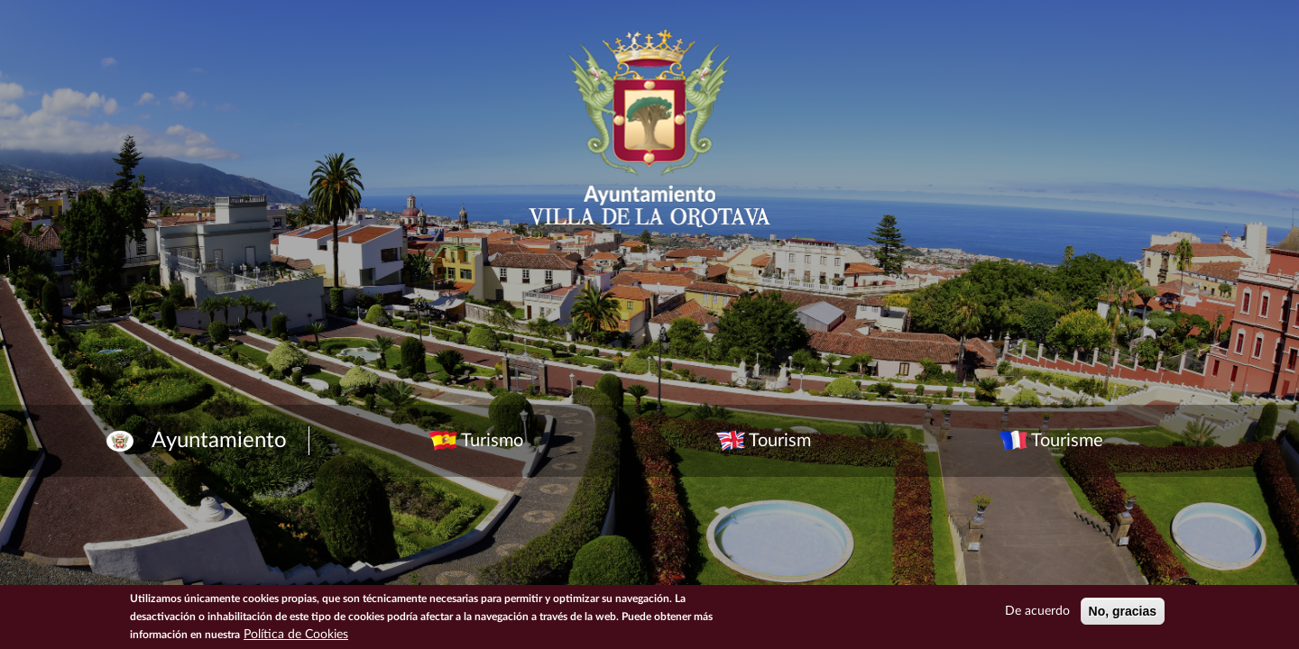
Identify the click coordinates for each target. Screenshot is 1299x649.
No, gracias (1122, 611)
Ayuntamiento (219, 441)
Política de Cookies (296, 634)
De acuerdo (1037, 611)
